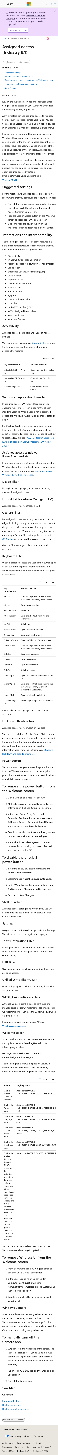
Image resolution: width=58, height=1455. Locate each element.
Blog (38, 1443)
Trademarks (22, 1451)
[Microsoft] (29, 4)
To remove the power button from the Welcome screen (29, 80)
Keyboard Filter (38, 342)
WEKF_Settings (9, 179)
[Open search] (46, 3)
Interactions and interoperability (19, 76)
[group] (29, 1162)
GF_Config (7, 538)
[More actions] (53, 38)
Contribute (7, 1447)
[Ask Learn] (48, 38)
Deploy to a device (11, 1404)
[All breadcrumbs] (4, 38)
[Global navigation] (3, 3)
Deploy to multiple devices (15, 1408)
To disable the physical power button (21, 83)
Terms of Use (8, 1451)
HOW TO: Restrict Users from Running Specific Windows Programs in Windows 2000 (28, 441)
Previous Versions (24, 1443)
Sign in (53, 3)
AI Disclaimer (8, 1443)
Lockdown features (18, 38)
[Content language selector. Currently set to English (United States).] (15, 1429)
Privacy (18, 1447)
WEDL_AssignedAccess (13, 1025)
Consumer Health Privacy (38, 1447)
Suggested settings (13, 72)
